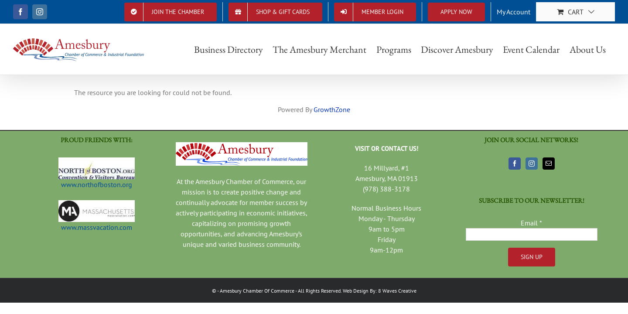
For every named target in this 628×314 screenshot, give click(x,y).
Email (531, 222)
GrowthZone (332, 109)
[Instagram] (532, 163)
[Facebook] (515, 163)
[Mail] (549, 163)
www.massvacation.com (96, 227)
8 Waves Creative (397, 290)
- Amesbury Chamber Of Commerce (255, 290)
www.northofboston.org (96, 184)
